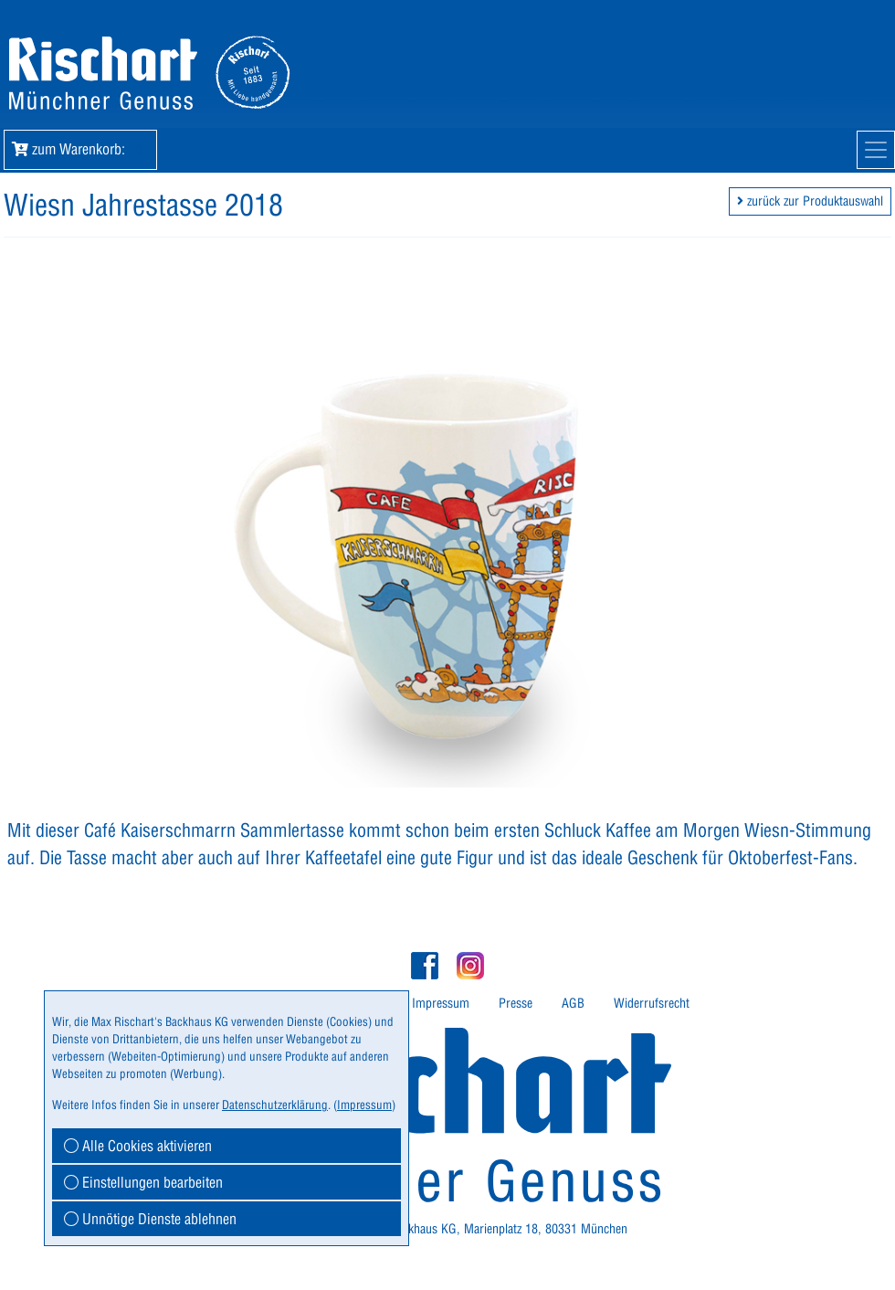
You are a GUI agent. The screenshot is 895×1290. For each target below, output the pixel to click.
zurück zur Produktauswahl (810, 201)
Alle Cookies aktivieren (138, 1146)
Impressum (440, 1003)
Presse (515, 1003)
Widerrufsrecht (652, 1003)
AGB (573, 1003)
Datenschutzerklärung (275, 1104)
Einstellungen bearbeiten (143, 1182)
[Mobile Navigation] (876, 150)
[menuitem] (440, 1003)
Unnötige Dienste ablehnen (150, 1219)
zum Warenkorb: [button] (80, 149)
